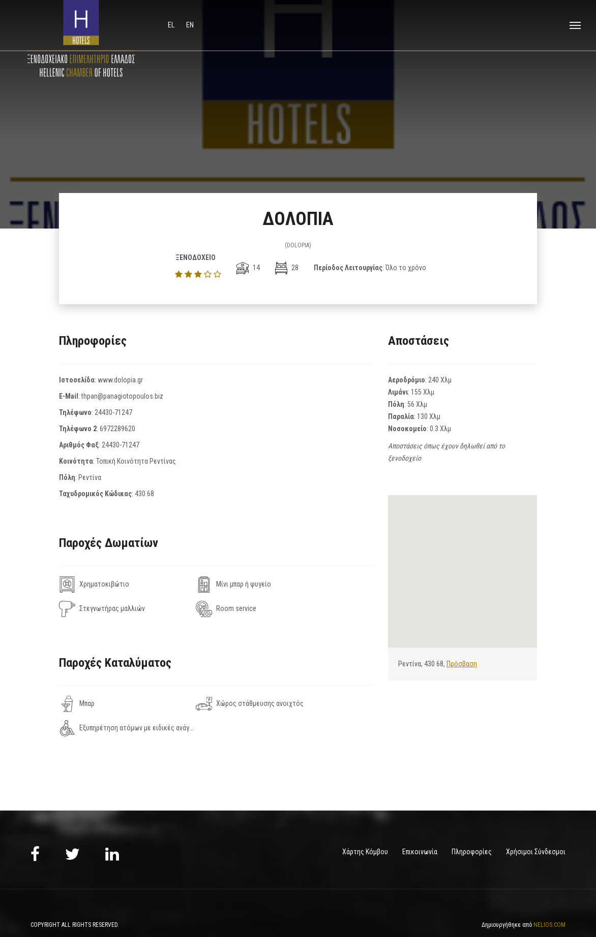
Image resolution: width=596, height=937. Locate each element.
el (172, 25)
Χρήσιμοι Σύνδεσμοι (535, 827)
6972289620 (117, 429)
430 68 (144, 494)
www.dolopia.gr (120, 380)
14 (248, 268)
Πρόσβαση (461, 664)
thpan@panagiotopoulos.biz (122, 396)
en (190, 25)
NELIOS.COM (549, 900)
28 (287, 268)
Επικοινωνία (419, 827)
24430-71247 (113, 412)
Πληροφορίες (472, 827)
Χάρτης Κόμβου (365, 827)
